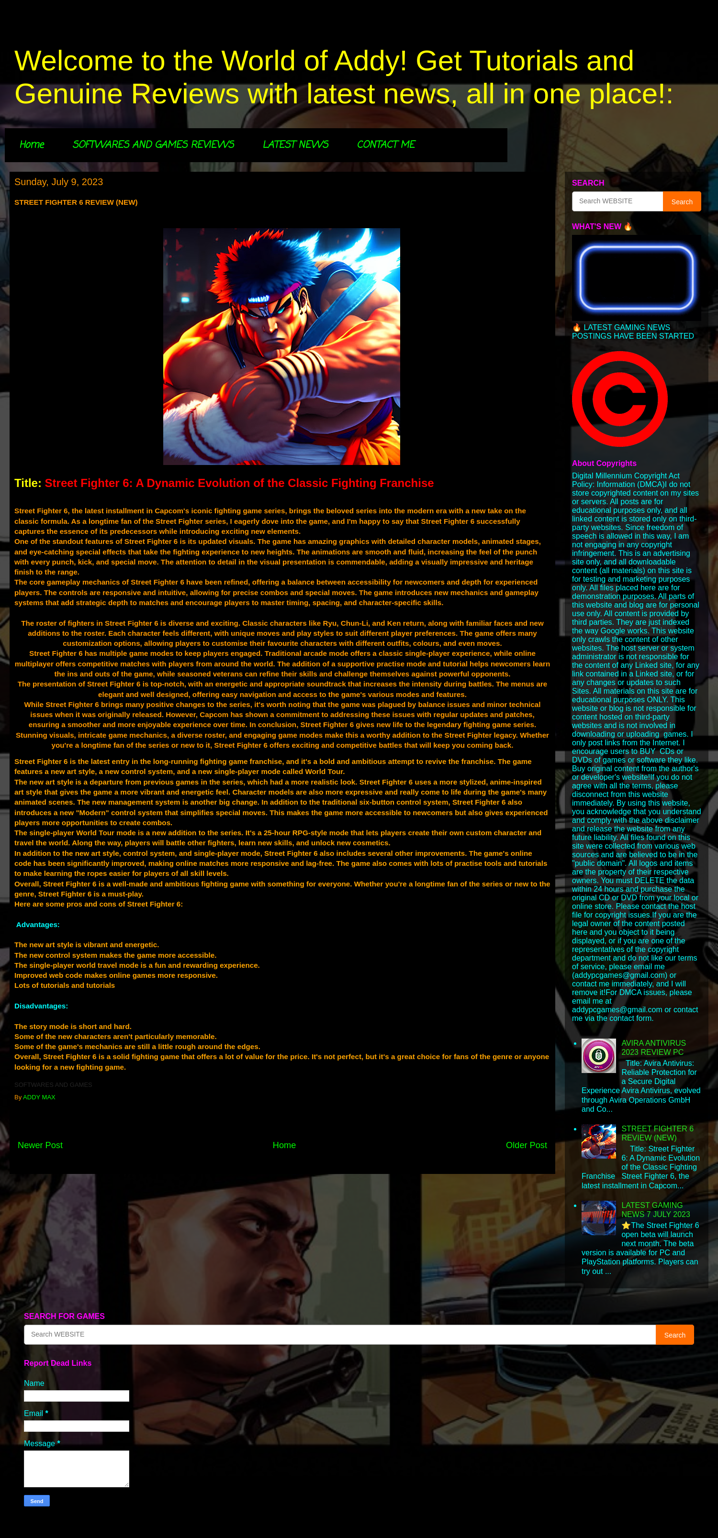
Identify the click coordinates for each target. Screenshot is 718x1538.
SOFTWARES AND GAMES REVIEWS (153, 145)
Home (31, 145)
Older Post (526, 1145)
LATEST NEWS (295, 145)
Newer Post (40, 1145)
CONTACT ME (386, 145)
